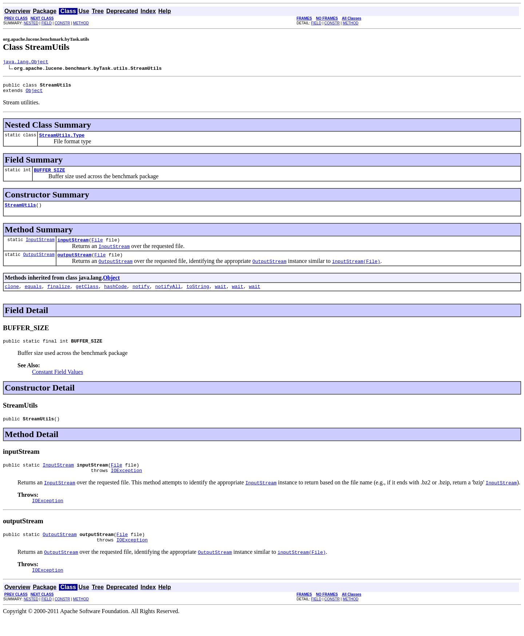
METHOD (81, 23)
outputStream (74, 263)
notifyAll (168, 296)
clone (12, 296)
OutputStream (38, 263)
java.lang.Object (25, 62)
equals (33, 296)
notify (141, 296)
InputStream (40, 247)
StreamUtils (20, 211)
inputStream (73, 247)
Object (34, 93)
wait (220, 296)
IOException (126, 484)
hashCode (115, 296)
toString (197, 296)
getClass (87, 296)
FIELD (46, 23)
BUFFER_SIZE (49, 175)
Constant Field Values (57, 383)
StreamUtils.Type (61, 139)
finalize (58, 296)
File (97, 247)
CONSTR (62, 23)
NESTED (31, 23)
